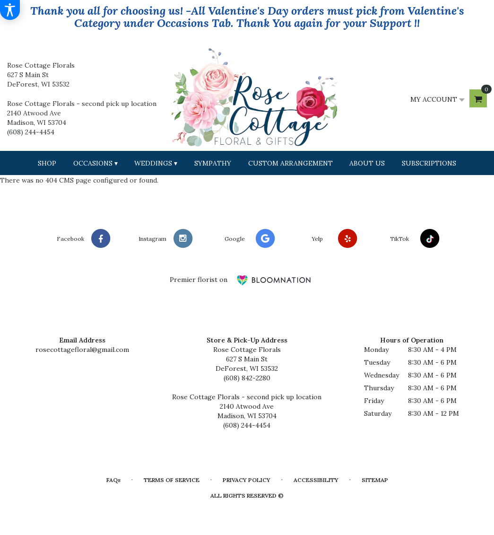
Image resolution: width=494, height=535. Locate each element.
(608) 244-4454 (30, 132)
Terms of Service (171, 479)
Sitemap (375, 479)
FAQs (113, 479)
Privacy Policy (246, 479)
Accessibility (316, 479)
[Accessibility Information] (10, 10)
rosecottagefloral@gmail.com (82, 349)
